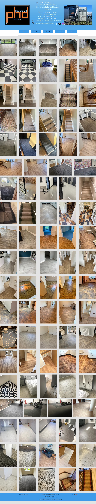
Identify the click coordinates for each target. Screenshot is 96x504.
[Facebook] (56, 24)
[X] (59, 24)
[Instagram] (62, 24)
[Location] (36, 3)
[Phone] (32, 20)
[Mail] (32, 23)
